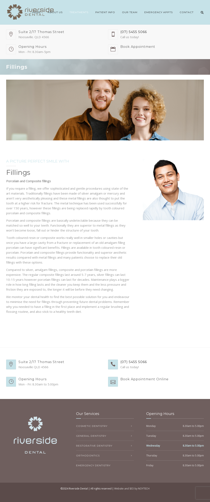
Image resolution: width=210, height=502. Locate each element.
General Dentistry (91, 435)
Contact (187, 12)
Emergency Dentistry (93, 465)
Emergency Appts (158, 12)
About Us (55, 12)
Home (36, 12)
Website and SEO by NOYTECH (132, 488)
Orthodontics (88, 455)
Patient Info (105, 12)
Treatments (79, 12)
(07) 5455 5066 (133, 32)
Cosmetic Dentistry (91, 426)
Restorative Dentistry (94, 445)
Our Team (129, 12)
